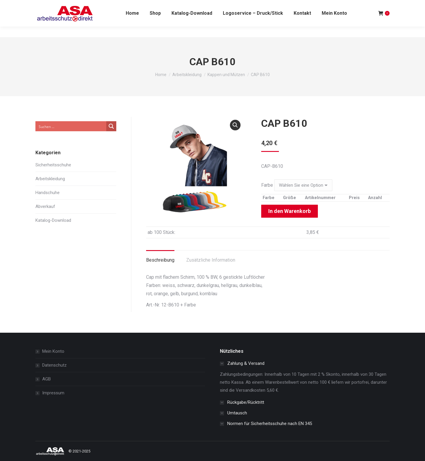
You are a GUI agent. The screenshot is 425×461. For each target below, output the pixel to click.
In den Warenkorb (289, 211)
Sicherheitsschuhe (53, 165)
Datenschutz (54, 365)
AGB (46, 379)
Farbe (267, 185)
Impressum (53, 393)
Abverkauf (45, 206)
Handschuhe (47, 192)
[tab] (160, 257)
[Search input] (71, 126)
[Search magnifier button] (111, 126)
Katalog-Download (53, 220)
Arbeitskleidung (50, 178)
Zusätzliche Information (210, 260)
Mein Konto (53, 351)
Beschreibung (160, 260)
